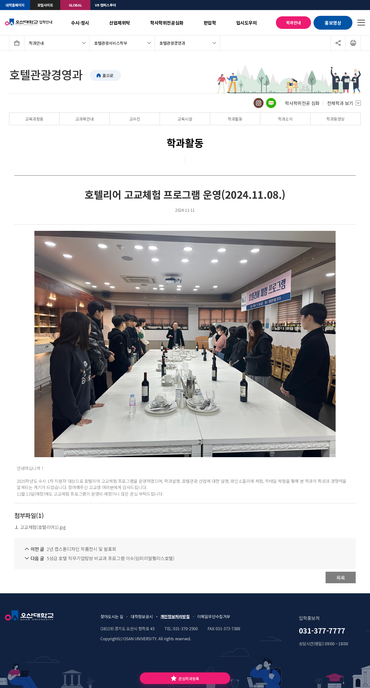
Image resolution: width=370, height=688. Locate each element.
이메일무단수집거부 (213, 616)
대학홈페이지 (15, 5)
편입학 (210, 22)
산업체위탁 (119, 22)
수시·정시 (80, 22)
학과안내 (293, 23)
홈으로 (107, 75)
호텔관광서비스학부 (110, 43)
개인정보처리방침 (175, 616)
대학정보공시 (142, 616)
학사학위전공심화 (166, 22)
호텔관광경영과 (172, 43)
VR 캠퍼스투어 (105, 5)
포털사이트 (45, 5)
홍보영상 (333, 22)
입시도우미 (246, 22)
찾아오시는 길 (111, 616)
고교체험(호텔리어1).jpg (40, 527)
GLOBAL (75, 5)
